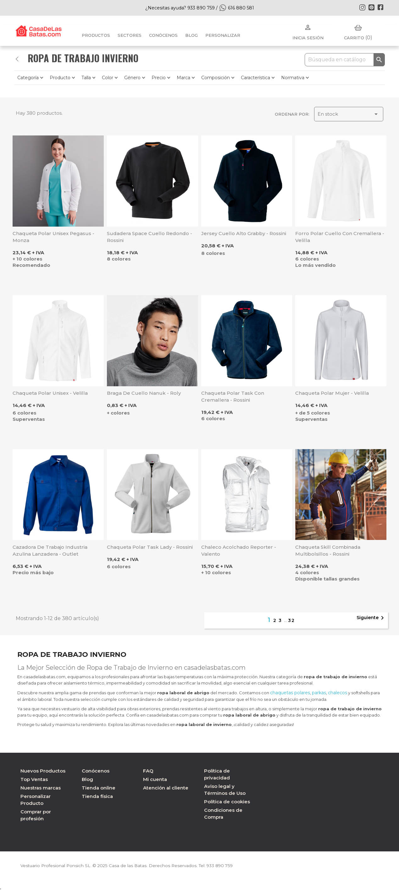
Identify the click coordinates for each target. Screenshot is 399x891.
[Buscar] (345, 59)
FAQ (148, 771)
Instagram (362, 7)
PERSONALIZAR (222, 35)
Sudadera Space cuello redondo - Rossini (149, 236)
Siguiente (371, 618)
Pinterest (371, 7)
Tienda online (98, 788)
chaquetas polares (290, 693)
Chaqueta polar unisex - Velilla (50, 393)
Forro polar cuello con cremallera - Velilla (339, 236)
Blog (87, 779)
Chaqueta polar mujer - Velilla (332, 393)
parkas (319, 693)
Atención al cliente (165, 788)
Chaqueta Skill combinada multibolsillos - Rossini (327, 550)
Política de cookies (227, 802)
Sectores (129, 35)
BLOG (191, 35)
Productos (96, 35)
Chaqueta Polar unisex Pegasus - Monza (53, 236)
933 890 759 (224, 865)
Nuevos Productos (42, 771)
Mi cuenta (155, 779)
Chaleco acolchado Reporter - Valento (238, 550)
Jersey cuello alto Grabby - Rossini (243, 233)
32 (291, 620)
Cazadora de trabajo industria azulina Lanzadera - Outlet (50, 550)
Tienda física (97, 796)
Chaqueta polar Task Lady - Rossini (150, 547)
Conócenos (163, 35)
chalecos (337, 693)
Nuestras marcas (40, 788)
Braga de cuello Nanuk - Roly (144, 393)
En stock (349, 114)
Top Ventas (34, 779)
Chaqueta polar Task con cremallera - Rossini (232, 396)
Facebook (380, 7)
